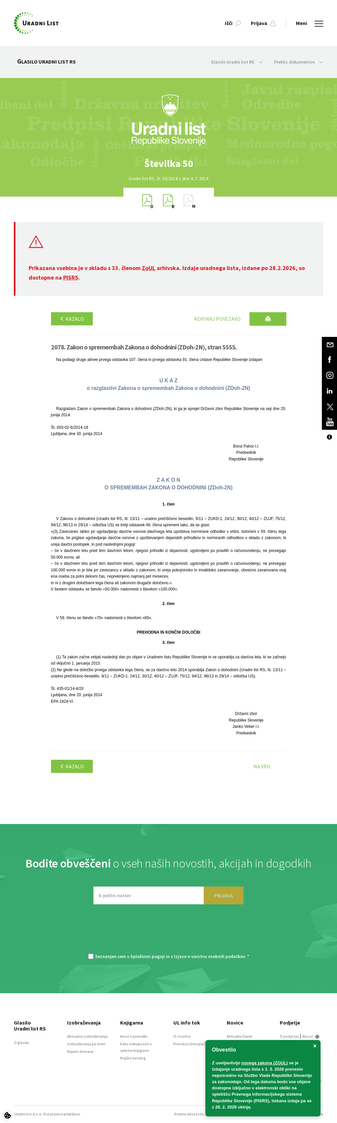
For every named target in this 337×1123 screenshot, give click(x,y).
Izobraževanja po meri (86, 1043)
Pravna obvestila (189, 1113)
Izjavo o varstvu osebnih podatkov (209, 956)
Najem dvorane (80, 1051)
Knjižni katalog (133, 1057)
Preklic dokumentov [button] (298, 62)
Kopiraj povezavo (217, 318)
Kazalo (72, 318)
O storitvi (182, 1036)
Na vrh (262, 766)
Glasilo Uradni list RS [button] (237, 62)
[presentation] (168, 932)
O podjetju (289, 1036)
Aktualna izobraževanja (87, 1036)
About (310, 1036)
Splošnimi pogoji (147, 956)
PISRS (70, 277)
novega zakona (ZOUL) (265, 1062)
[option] (168, 163)
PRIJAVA (223, 895)
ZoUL (148, 268)
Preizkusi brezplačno (191, 1043)
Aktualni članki (239, 1036)
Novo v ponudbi (133, 1036)
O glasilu (21, 1042)
